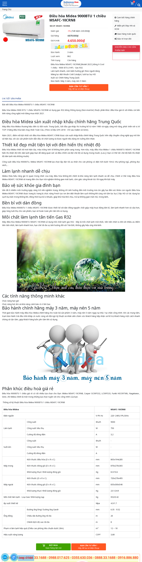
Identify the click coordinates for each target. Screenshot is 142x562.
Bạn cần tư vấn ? (78, 87)
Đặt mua (53, 546)
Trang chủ (6, 9)
